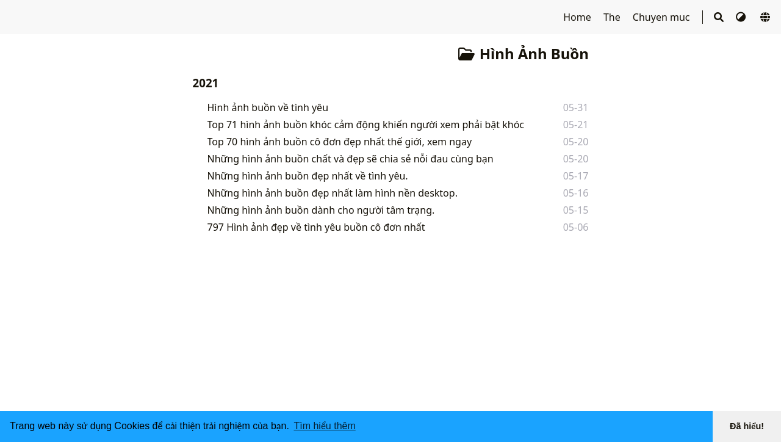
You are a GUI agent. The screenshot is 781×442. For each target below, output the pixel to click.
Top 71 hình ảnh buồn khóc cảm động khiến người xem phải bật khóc (366, 124)
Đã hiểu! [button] (747, 426)
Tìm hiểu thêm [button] (324, 426)
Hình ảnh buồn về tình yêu (268, 107)
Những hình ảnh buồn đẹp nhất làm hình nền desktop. (332, 193)
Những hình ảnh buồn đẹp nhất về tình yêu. (307, 176)
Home (578, 17)
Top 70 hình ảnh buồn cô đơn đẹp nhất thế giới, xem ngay (339, 141)
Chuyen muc (663, 17)
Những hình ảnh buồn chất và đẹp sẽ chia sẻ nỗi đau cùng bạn (350, 158)
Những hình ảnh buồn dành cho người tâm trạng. (321, 210)
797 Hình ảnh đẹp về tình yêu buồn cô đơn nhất (316, 227)
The (613, 17)
